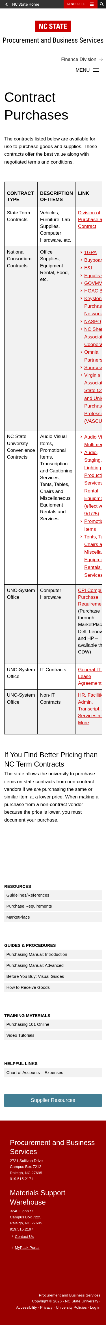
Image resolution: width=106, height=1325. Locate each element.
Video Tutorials (20, 1035)
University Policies (71, 1307)
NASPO (92, 321)
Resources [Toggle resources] (76, 4)
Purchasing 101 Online (28, 1024)
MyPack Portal (27, 1247)
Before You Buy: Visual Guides (35, 976)
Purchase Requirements (29, 906)
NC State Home (25, 4)
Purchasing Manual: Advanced (35, 965)
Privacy (46, 1307)
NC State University (81, 1301)
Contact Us (24, 1236)
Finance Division (78, 59)
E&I (88, 267)
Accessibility (26, 1307)
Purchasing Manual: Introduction (37, 954)
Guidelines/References (28, 895)
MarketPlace (18, 917)
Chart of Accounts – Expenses (35, 1072)
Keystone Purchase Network (94, 306)
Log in (95, 1307)
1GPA (90, 252)
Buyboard (94, 260)
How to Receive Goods (28, 987)
